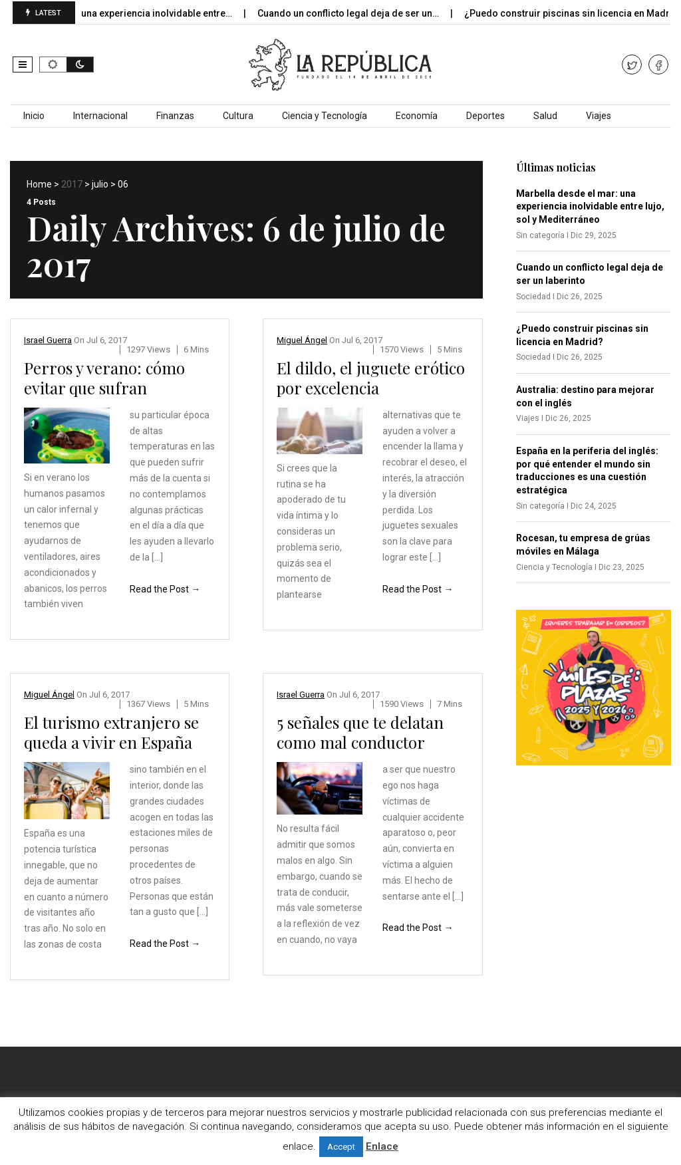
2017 (71, 184)
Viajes (598, 115)
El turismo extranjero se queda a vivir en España (111, 732)
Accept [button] (341, 1147)
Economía (417, 115)
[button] (23, 64)
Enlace (382, 1146)
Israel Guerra (48, 340)
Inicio (34, 115)
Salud (545, 115)
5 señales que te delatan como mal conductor (360, 732)
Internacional (100, 115)
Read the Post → (165, 589)
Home (39, 184)
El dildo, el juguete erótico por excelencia (371, 377)
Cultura (238, 115)
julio (100, 184)
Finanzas (175, 115)
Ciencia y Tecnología (324, 115)
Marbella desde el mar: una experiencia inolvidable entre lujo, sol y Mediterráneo (590, 206)
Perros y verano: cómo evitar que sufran (104, 377)
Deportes (485, 115)
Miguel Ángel (302, 340)
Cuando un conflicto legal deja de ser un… (358, 13)
